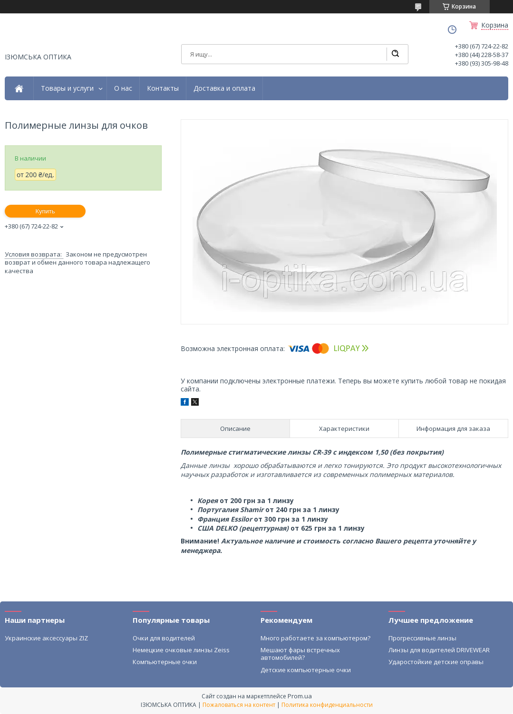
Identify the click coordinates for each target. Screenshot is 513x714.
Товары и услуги (67, 88)
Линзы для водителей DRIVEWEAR (439, 650)
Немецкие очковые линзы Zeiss (181, 650)
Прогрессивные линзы (422, 638)
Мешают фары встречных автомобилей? (300, 654)
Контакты (163, 88)
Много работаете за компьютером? (315, 638)
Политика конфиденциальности (327, 705)
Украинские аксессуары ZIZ (46, 638)
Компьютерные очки (165, 661)
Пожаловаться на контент (239, 705)
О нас (123, 88)
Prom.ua (300, 696)
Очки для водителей (164, 638)
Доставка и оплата (224, 88)
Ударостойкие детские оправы (436, 661)
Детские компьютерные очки (306, 670)
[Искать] (395, 54)
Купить (45, 211)
